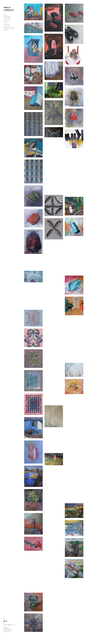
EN (4, 618)
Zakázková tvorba (9, 28)
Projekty (6, 20)
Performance (7, 17)
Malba (5, 15)
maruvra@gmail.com (9, 624)
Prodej (6, 30)
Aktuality (7, 24)
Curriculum (7, 26)
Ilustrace (7, 18)
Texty (5, 22)
